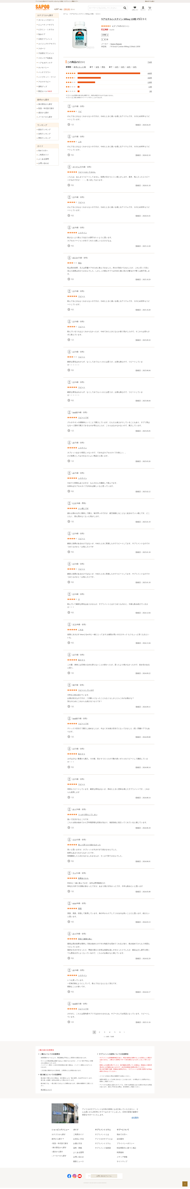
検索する (125, 8)
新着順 (68, 67)
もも (74, 840)
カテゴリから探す (59, 1134)
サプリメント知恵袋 (103, 1148)
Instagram (74, 1177)
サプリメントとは (102, 1134)
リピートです (83, 418)
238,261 (67, 9)
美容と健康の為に (85, 939)
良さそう (81, 660)
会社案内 (135, 1118)
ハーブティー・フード (47, 77)
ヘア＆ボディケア (45, 63)
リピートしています (86, 690)
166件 (150, 78)
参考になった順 (80, 67)
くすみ (80, 630)
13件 (150, 87)
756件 (150, 62)
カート (150, 9)
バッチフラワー (44, 72)
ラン (74, 873)
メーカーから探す (45, 117)
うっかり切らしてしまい (87, 815)
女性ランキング (44, 134)
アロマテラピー (44, 82)
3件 (150, 91)
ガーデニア (76, 167)
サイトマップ (122, 1161)
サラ (74, 624)
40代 (128, 67)
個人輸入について (46, 1089)
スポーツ (41, 48)
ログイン (143, 9)
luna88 (74, 412)
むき (74, 503)
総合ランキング (44, 129)
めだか (75, 258)
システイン (82, 233)
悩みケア (41, 34)
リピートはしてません (87, 172)
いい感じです (83, 508)
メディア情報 (122, 1157)
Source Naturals (116, 44)
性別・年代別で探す (46, 108)
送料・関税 (77, 1148)
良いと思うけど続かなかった (89, 845)
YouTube (80, 1177)
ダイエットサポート (46, 20)
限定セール (45, 91)
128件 (150, 82)
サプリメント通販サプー (43, 8)
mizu (74, 903)
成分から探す (43, 113)
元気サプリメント (45, 39)
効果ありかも (83, 878)
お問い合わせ (43, 163)
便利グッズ (42, 86)
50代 (134, 67)
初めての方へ (43, 150)
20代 (116, 67)
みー (74, 809)
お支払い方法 (78, 1139)
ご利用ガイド (43, 155)
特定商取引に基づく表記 (126, 1148)
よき (80, 142)
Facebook (69, 1177)
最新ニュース (78, 1161)
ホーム (65, 14)
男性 (103, 67)
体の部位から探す (45, 104)
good (69, 124)
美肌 (80, 909)
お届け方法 (77, 1143)
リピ (80, 111)
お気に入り (135, 9)
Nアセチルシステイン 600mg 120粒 (82, 14)
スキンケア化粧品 (45, 58)
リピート (81, 202)
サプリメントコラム (103, 1143)
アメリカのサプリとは (104, 1139)
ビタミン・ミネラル (46, 29)
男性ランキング (44, 138)
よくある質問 (43, 159)
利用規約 (120, 1152)
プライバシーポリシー (125, 1143)
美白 (80, 263)
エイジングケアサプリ (47, 44)
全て (91, 67)
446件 (150, 73)
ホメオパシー (43, 67)
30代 (122, 67)
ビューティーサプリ (46, 25)
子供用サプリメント (46, 53)
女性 (97, 67)
